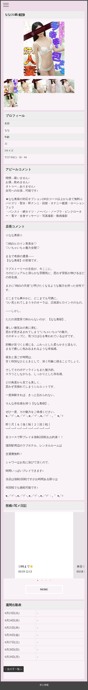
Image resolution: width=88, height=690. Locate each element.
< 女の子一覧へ (13, 669)
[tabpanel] (44, 545)
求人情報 (44, 685)
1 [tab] (37, 580)
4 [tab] (50, 580)
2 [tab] (42, 580)
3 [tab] (46, 580)
